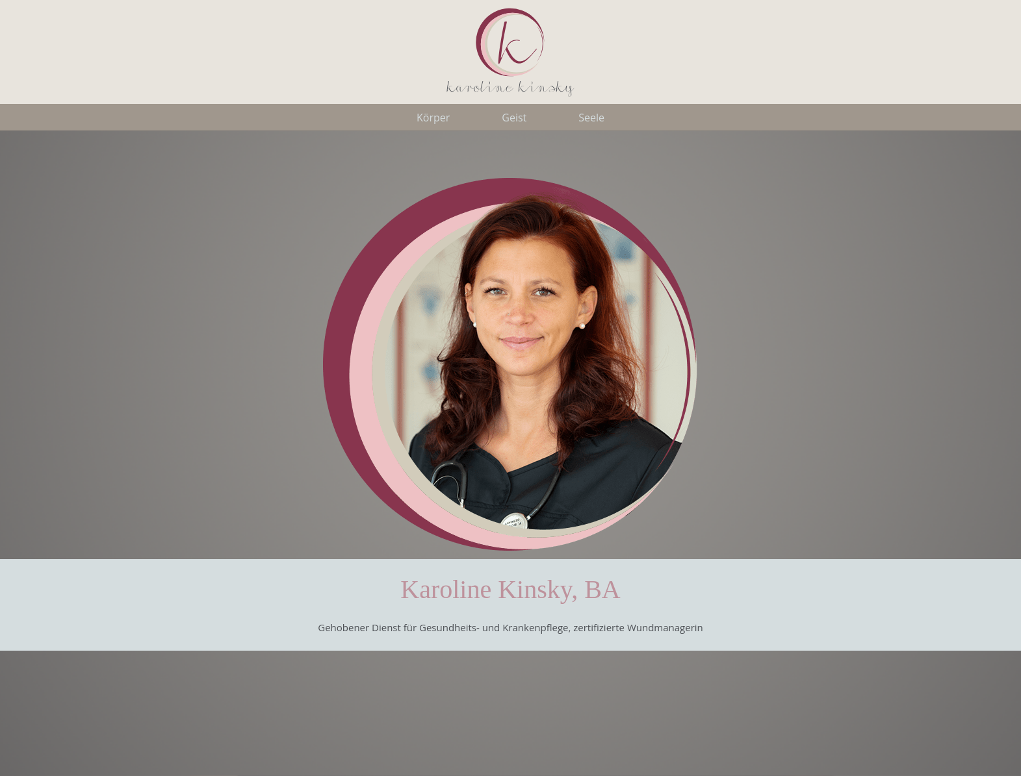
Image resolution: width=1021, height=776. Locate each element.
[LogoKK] (511, 52)
